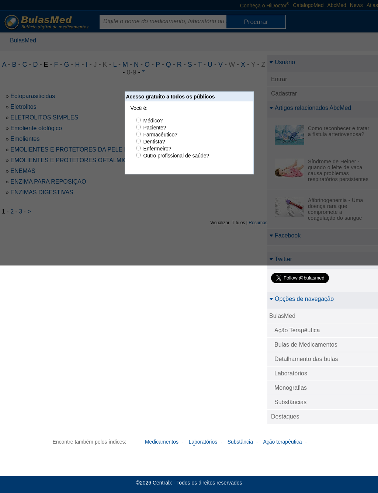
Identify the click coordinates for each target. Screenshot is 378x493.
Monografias (290, 388)
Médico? (153, 121)
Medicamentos (161, 442)
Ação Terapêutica (297, 330)
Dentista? (154, 142)
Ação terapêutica (282, 442)
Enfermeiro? (157, 149)
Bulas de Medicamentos (305, 344)
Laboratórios (290, 373)
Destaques (285, 416)
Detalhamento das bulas (306, 359)
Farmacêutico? (160, 135)
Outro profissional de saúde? (176, 156)
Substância (240, 442)
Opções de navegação (301, 299)
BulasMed (282, 316)
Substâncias (290, 402)
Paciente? (154, 128)
